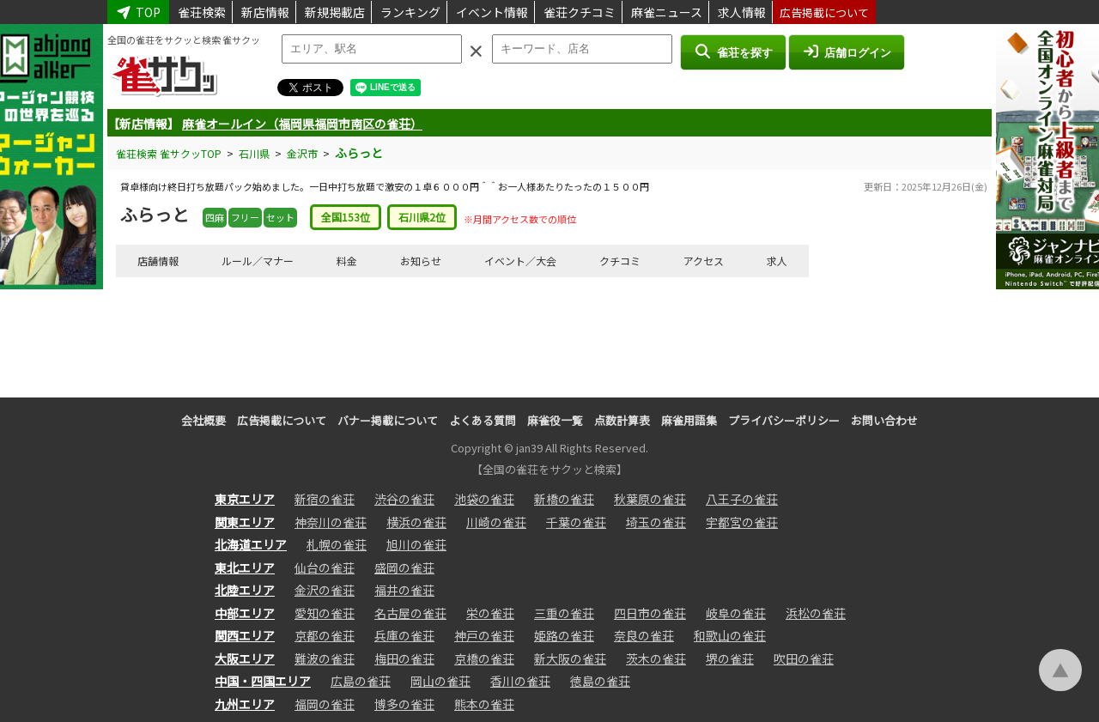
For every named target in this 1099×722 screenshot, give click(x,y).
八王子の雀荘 (742, 498)
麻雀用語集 (689, 420)
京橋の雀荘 (484, 658)
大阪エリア (245, 658)
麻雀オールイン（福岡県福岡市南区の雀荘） (302, 123)
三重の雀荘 (564, 613)
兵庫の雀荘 (404, 635)
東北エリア (245, 567)
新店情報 (265, 12)
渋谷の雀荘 (404, 498)
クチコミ (620, 260)
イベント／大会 (520, 260)
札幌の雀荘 (337, 544)
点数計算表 (622, 420)
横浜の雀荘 (416, 522)
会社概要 (203, 420)
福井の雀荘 (404, 589)
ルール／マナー (258, 260)
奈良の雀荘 (644, 635)
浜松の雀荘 (816, 613)
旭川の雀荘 (416, 544)
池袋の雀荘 (484, 498)
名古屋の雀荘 (410, 613)
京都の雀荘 (324, 635)
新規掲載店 (335, 12)
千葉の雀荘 (576, 522)
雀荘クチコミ (579, 12)
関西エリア (245, 635)
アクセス (703, 260)
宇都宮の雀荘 (742, 522)
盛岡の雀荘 (404, 567)
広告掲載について (824, 12)
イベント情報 (492, 12)
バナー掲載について (387, 420)
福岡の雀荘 (324, 704)
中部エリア (245, 613)
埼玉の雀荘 (656, 522)
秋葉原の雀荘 (650, 498)
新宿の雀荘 (324, 498)
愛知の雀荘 (324, 613)
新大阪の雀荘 (570, 658)
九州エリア (245, 704)
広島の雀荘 (361, 680)
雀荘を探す (733, 51)
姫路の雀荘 (564, 635)
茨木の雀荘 (656, 658)
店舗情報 (158, 260)
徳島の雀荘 (600, 680)
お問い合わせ (884, 420)
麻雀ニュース (666, 12)
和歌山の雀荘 (730, 635)
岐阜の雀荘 (736, 613)
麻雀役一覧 (555, 420)
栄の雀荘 (490, 613)
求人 (777, 260)
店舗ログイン (846, 51)
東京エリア (245, 498)
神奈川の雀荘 (330, 522)
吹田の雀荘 (804, 658)
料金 (347, 260)
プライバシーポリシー (784, 420)
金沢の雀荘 (324, 589)
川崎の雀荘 (496, 522)
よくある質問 (482, 420)
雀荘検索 (202, 12)
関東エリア (245, 522)
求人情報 (742, 12)
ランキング (410, 12)
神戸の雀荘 (484, 635)
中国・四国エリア (263, 680)
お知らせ (420, 260)
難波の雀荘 (324, 658)
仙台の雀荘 (324, 567)
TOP (138, 12)
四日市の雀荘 (650, 613)
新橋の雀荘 (564, 498)
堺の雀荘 (730, 658)
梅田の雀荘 (404, 658)
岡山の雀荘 (440, 680)
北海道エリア (251, 544)
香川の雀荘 (520, 680)
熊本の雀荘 (484, 704)
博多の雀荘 (404, 704)
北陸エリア (245, 589)
